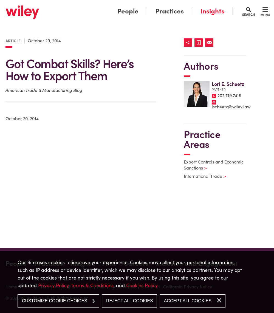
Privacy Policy (53, 285)
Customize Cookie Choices (54, 300)
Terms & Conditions (92, 285)
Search (248, 14)
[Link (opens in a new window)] (199, 42)
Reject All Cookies (129, 300)
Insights (212, 11)
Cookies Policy (141, 285)
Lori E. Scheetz (228, 84)
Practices (169, 11)
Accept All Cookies (187, 300)
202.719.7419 (229, 95)
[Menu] (265, 13)
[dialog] (137, 282)
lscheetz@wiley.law (231, 106)
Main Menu (121, 6)
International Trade (201, 176)
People (128, 11)
